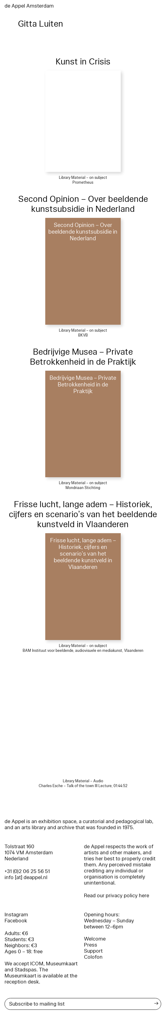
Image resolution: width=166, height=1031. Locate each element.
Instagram (16, 914)
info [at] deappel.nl (26, 877)
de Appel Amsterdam (29, 5)
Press (90, 944)
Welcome (95, 938)
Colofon (93, 957)
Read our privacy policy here (116, 895)
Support (93, 950)
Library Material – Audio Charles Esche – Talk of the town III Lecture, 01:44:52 (83, 783)
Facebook (16, 920)
